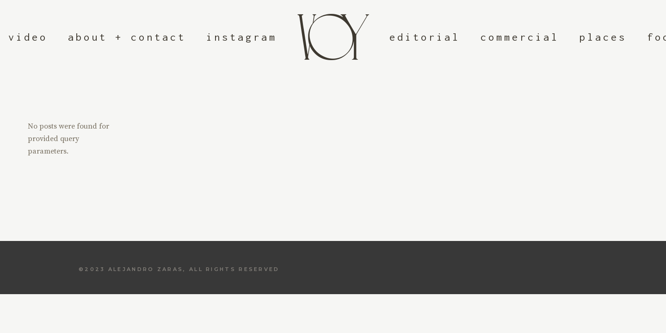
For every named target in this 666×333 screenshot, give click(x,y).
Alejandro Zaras (146, 269)
